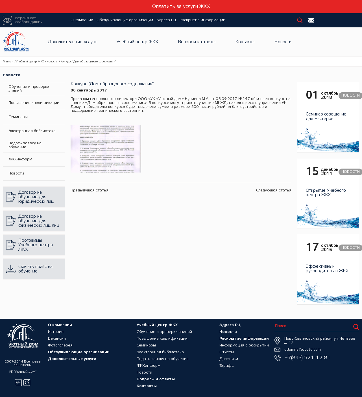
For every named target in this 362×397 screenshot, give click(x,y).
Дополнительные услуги (72, 42)
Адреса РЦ (166, 20)
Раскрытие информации (202, 20)
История (56, 332)
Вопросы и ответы (196, 42)
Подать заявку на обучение (25, 145)
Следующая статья (273, 190)
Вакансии (57, 339)
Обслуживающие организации (125, 20)
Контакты (244, 42)
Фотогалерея (60, 345)
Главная (8, 61)
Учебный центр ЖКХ (137, 42)
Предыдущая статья (89, 190)
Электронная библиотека (32, 131)
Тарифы (226, 366)
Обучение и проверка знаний (28, 89)
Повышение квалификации (33, 103)
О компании (82, 20)
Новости (282, 42)
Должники (228, 359)
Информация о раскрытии (244, 345)
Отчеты (226, 352)
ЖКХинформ (20, 159)
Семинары (18, 117)
